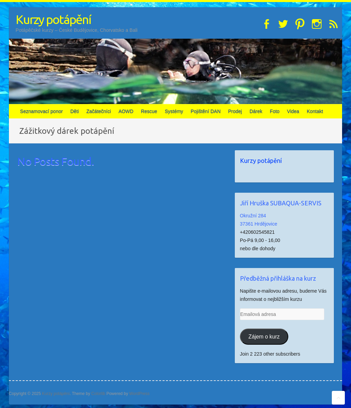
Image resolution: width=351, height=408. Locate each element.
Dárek (256, 111)
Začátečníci (98, 111)
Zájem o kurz (264, 337)
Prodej (235, 111)
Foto (274, 111)
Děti (74, 111)
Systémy (174, 111)
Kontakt (315, 111)
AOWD (126, 111)
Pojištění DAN (205, 111)
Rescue (149, 111)
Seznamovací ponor (41, 111)
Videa (293, 111)
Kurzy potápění (53, 19)
